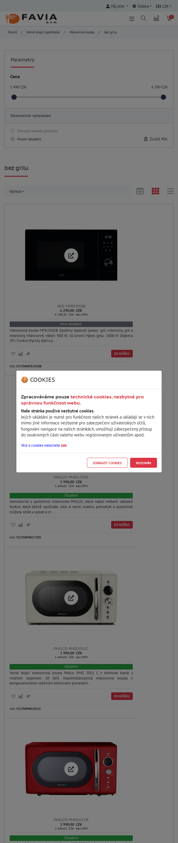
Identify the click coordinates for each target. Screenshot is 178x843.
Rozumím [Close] (143, 463)
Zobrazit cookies (107, 463)
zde (64, 445)
